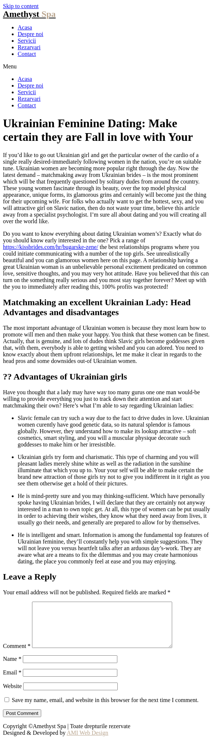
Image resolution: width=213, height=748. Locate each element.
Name (12, 668)
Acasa (25, 27)
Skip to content (21, 6)
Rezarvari (29, 47)
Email (12, 681)
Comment (17, 655)
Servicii (27, 41)
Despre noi (30, 34)
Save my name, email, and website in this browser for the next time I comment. (105, 709)
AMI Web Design (87, 741)
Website (12, 695)
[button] (106, 66)
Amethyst (29, 14)
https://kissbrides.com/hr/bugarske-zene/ (50, 247)
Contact (27, 54)
